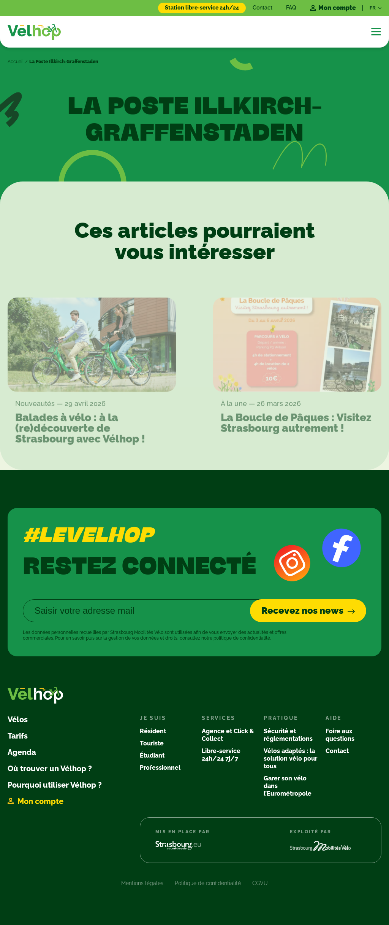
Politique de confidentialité (208, 883)
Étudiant (152, 755)
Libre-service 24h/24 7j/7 (221, 754)
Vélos (18, 719)
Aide (334, 718)
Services (218, 718)
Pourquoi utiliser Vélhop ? (55, 785)
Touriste (152, 743)
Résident (153, 731)
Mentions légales (142, 883)
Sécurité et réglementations (288, 735)
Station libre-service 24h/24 (202, 8)
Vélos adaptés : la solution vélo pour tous (290, 758)
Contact (262, 8)
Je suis (153, 718)
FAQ (291, 8)
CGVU (260, 883)
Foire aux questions (340, 735)
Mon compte (40, 801)
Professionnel (160, 767)
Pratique (281, 718)
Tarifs (18, 735)
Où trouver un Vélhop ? (50, 768)
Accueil (16, 61)
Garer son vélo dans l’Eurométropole (288, 786)
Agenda (22, 752)
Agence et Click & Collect (228, 735)
